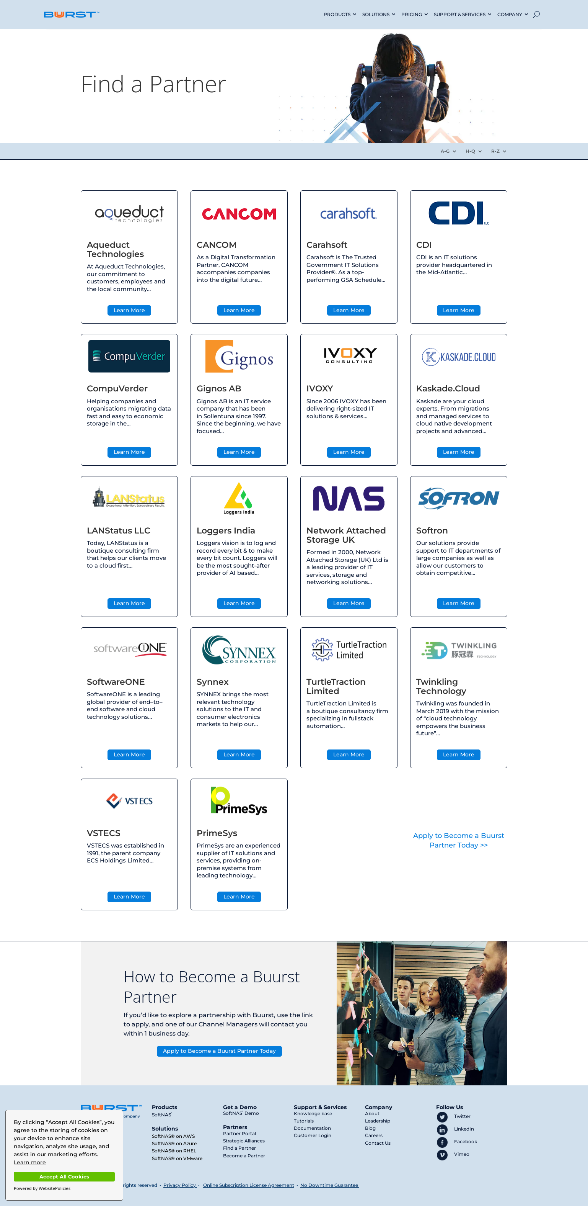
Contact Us (378, 1143)
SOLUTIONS (375, 14)
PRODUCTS (337, 14)
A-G (445, 151)
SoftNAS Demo (241, 1113)
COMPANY (509, 14)
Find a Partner (239, 1148)
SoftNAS (162, 1115)
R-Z (495, 151)
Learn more (30, 1162)
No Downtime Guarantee (329, 1185)
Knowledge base (313, 1113)
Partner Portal (239, 1133)
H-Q (470, 151)
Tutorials (304, 1121)
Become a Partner (244, 1156)
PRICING (411, 14)
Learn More (129, 310)
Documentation (312, 1128)
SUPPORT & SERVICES (459, 14)
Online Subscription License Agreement (248, 1185)
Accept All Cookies (64, 1177)
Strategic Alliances (244, 1141)
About (372, 1113)
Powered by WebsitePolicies (42, 1188)
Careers (374, 1135)
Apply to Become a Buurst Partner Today (219, 1050)
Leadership (377, 1121)
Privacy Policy (179, 1185)
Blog (370, 1128)
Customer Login (312, 1135)
